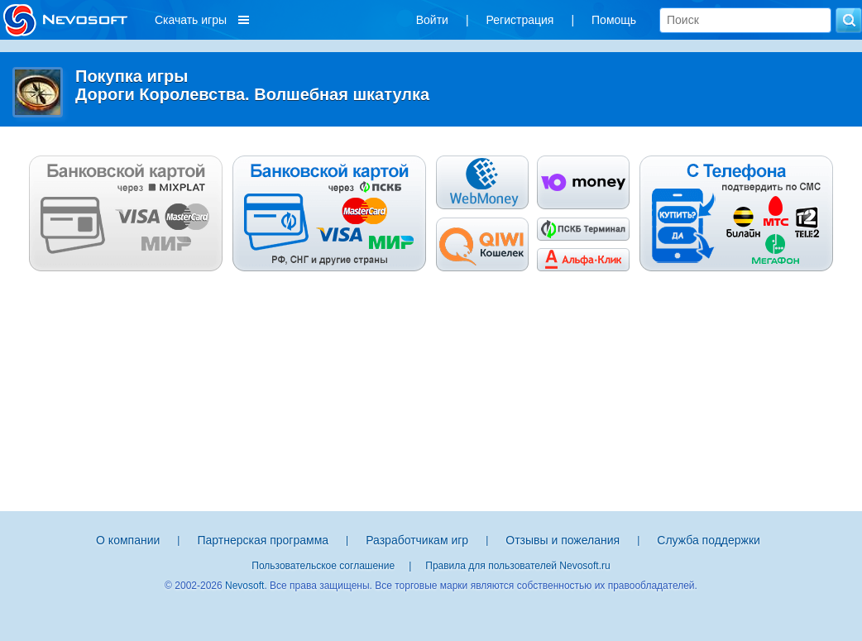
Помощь (613, 19)
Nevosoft (244, 585)
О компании (128, 540)
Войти (432, 19)
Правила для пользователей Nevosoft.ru (517, 566)
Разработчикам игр (417, 540)
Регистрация (520, 19)
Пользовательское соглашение (323, 566)
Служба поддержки (708, 540)
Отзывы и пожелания (562, 540)
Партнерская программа (262, 540)
